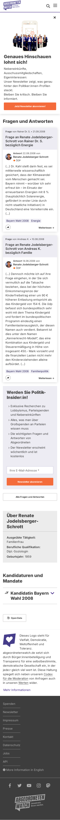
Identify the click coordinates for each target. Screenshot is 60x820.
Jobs (6, 753)
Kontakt (8, 736)
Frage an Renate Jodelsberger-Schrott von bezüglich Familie (29, 249)
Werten (23, 682)
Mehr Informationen (17, 690)
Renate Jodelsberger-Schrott (30, 156)
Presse (8, 728)
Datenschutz (11, 745)
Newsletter (10, 712)
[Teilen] (8, 227)
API (5, 761)
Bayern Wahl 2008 (17, 220)
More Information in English (23, 770)
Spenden (9, 703)
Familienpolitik (39, 371)
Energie (35, 220)
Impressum (10, 720)
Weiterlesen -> (46, 227)
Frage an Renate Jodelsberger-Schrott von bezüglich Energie (29, 141)
